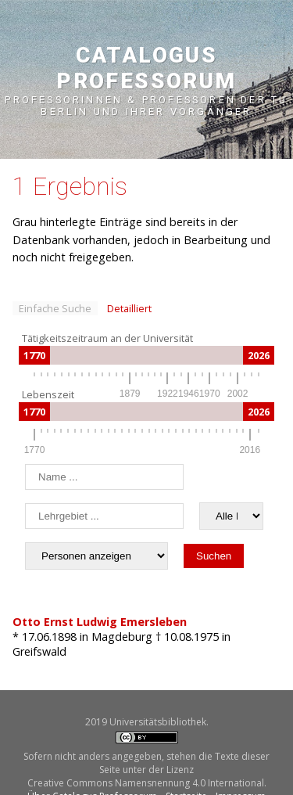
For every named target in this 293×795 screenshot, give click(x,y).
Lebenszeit (48, 394)
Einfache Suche (55, 308)
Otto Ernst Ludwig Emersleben (100, 621)
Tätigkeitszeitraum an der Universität (107, 338)
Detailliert (129, 308)
